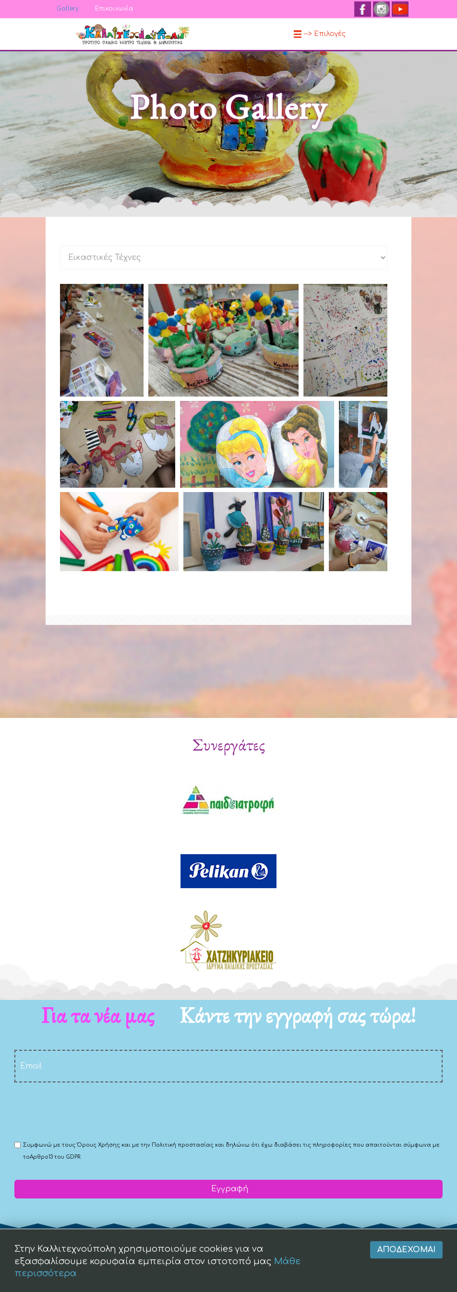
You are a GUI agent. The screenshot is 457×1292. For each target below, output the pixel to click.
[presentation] (87, 1110)
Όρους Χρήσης (98, 1145)
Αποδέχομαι (406, 1271)
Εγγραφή (228, 1189)
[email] (228, 1066)
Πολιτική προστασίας (183, 1145)
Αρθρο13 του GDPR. (55, 1157)
